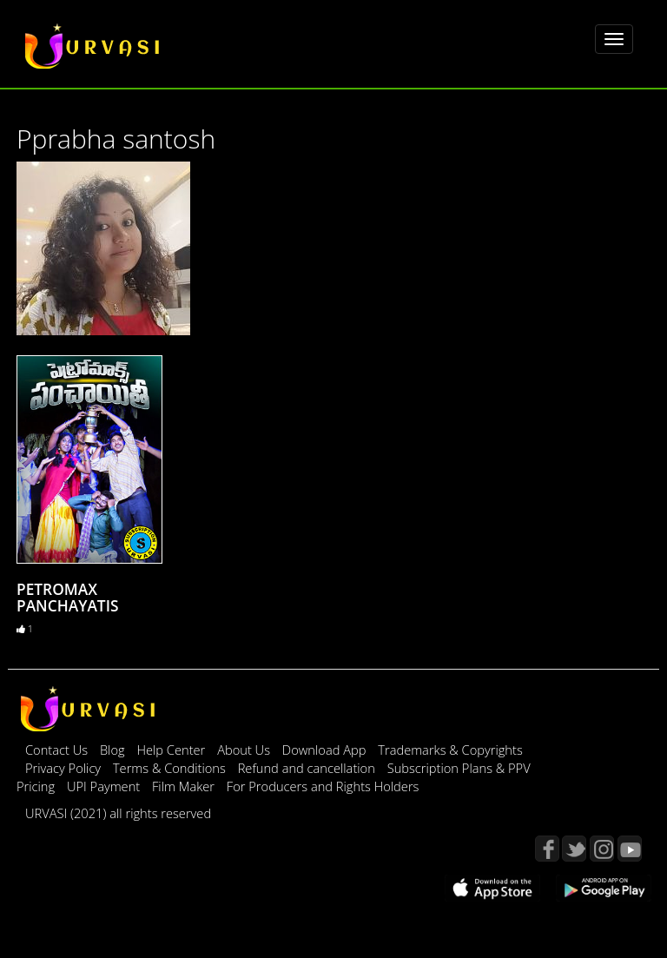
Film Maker (185, 786)
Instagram (602, 849)
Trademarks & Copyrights (450, 749)
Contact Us (56, 749)
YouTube (629, 849)
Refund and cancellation (308, 767)
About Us (245, 749)
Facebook (547, 849)
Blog (112, 749)
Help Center (170, 749)
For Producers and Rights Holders (323, 786)
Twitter (574, 849)
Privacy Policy (64, 767)
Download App (325, 749)
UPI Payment (105, 786)
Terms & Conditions (171, 767)
